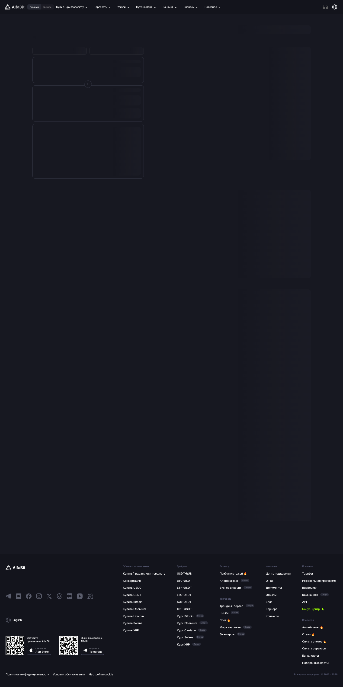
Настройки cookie (101, 674)
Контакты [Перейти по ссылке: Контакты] (272, 616)
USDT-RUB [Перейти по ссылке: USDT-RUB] (184, 573)
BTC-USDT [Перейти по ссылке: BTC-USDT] (184, 580)
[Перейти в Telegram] (8, 596)
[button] (59, 620)
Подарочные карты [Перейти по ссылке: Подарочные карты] (315, 663)
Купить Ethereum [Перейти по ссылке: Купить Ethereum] (134, 609)
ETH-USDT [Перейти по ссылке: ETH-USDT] (184, 587)
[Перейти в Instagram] (39, 596)
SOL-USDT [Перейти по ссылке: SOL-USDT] (184, 602)
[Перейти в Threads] (59, 596)
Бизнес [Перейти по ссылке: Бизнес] (47, 7)
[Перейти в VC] (90, 596)
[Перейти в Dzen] (80, 596)
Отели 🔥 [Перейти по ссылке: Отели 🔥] (308, 634)
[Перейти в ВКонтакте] (18, 596)
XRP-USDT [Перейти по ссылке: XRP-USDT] (184, 609)
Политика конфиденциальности (27, 674)
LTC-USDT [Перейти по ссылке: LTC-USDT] (184, 595)
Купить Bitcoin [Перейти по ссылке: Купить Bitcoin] (132, 602)
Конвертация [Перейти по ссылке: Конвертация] (132, 580)
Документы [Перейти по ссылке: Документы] (274, 587)
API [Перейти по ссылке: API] (304, 602)
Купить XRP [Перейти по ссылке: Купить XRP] (131, 630)
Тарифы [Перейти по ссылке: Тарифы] (307, 573)
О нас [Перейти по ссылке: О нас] (269, 580)
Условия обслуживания (69, 674)
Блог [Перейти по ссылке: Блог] (269, 602)
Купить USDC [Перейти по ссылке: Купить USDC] (132, 587)
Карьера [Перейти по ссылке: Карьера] (271, 609)
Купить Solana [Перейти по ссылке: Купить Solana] (132, 623)
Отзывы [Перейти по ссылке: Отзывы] (271, 595)
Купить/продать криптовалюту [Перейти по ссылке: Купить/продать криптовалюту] (144, 573)
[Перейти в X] (49, 596)
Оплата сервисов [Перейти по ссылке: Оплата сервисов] (314, 648)
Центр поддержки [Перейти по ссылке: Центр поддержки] (278, 573)
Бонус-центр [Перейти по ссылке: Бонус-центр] (311, 609)
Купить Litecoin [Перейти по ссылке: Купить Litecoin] (133, 616)
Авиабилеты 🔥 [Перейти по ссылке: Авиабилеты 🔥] (312, 627)
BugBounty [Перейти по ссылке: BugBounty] (309, 587)
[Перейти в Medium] (69, 596)
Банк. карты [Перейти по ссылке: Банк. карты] (310, 655)
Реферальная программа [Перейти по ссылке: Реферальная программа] (319, 580)
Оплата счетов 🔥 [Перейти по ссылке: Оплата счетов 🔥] (314, 641)
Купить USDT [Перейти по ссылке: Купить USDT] (132, 595)
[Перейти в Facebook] (29, 596)
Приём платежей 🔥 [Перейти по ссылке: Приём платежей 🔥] (233, 573)
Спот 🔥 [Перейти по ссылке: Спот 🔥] (225, 620)
